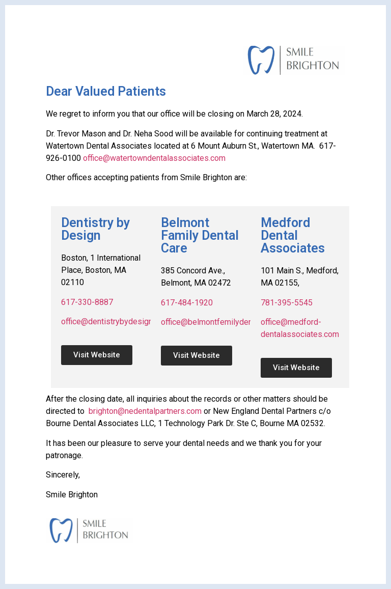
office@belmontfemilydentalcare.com (227, 322)
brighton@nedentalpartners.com (145, 411)
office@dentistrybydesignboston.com (127, 321)
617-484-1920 (187, 302)
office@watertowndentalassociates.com (154, 158)
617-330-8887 (87, 302)
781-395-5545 (287, 302)
